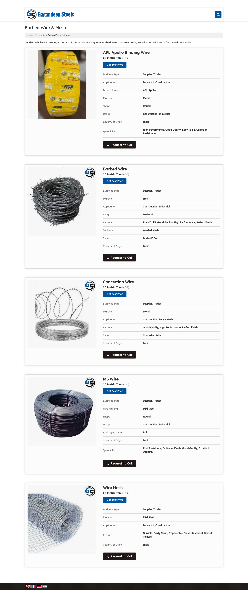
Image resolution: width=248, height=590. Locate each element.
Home (30, 35)
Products (40, 35)
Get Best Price (115, 64)
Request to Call (119, 145)
